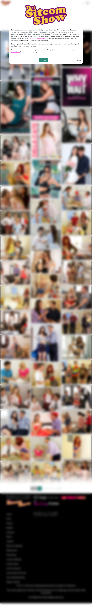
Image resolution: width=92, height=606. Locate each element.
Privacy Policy (15, 52)
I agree (43, 60)
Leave (79, 60)
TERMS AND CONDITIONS (37, 38)
